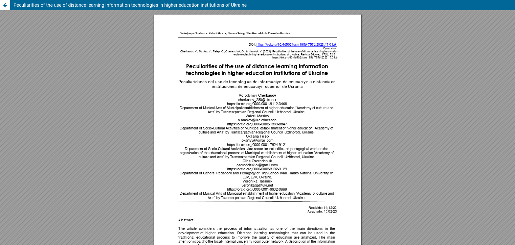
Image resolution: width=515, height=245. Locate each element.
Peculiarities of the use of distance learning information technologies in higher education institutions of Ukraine (130, 5)
